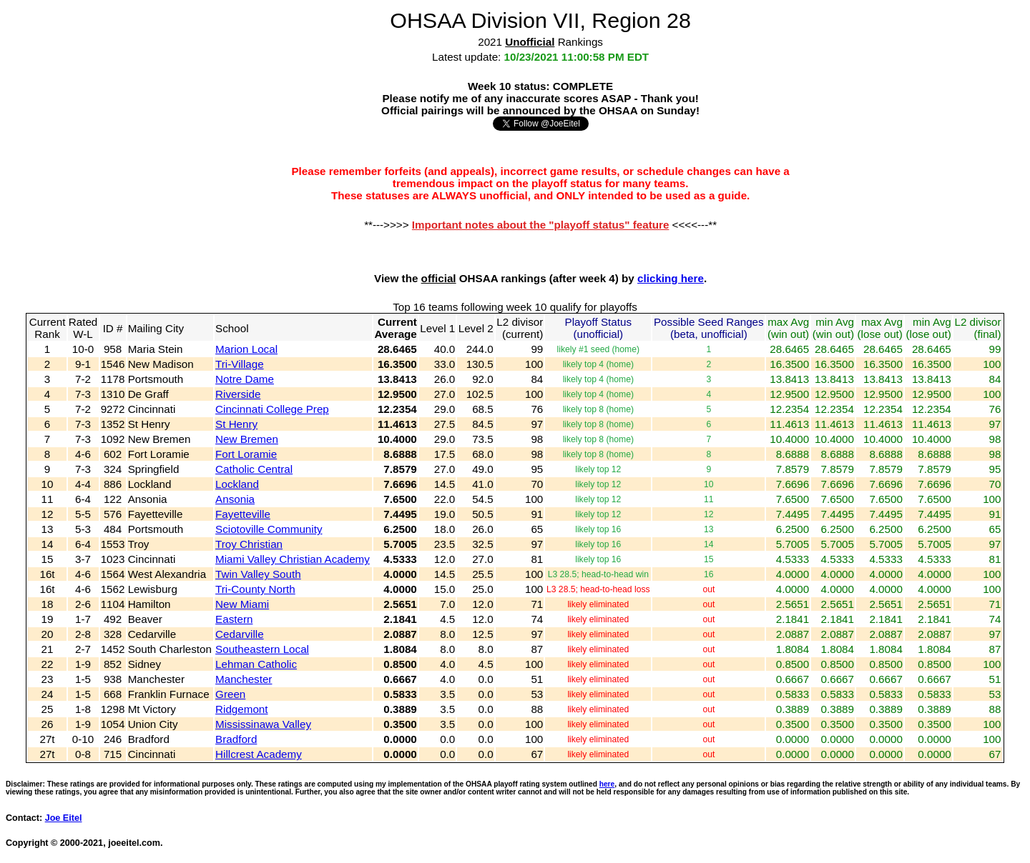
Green (230, 694)
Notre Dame (244, 379)
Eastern (233, 619)
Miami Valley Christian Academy (292, 559)
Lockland (237, 484)
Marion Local (246, 349)
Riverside (237, 394)
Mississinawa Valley (263, 724)
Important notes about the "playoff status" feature (541, 225)
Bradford (236, 739)
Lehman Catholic (256, 664)
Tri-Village (239, 364)
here (607, 784)
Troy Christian (249, 544)
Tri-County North (255, 589)
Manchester (243, 679)
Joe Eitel (63, 818)
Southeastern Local (262, 649)
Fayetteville (242, 514)
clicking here (670, 278)
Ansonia (235, 499)
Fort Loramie (246, 454)
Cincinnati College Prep (272, 409)
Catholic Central (254, 469)
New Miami (242, 604)
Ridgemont (241, 709)
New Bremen (246, 439)
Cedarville (239, 634)
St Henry (236, 424)
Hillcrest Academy (258, 754)
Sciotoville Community (268, 529)
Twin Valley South (258, 574)
